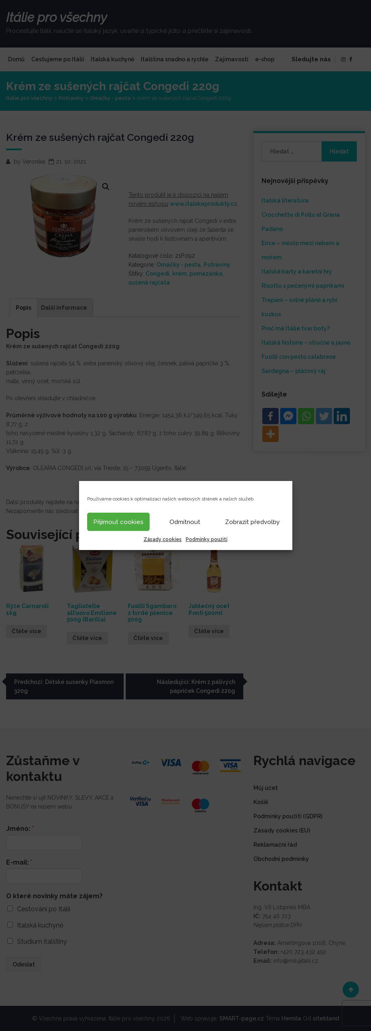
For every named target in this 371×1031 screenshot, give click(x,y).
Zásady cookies (163, 539)
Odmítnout (184, 522)
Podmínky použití (206, 539)
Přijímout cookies (118, 522)
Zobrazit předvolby (252, 522)
